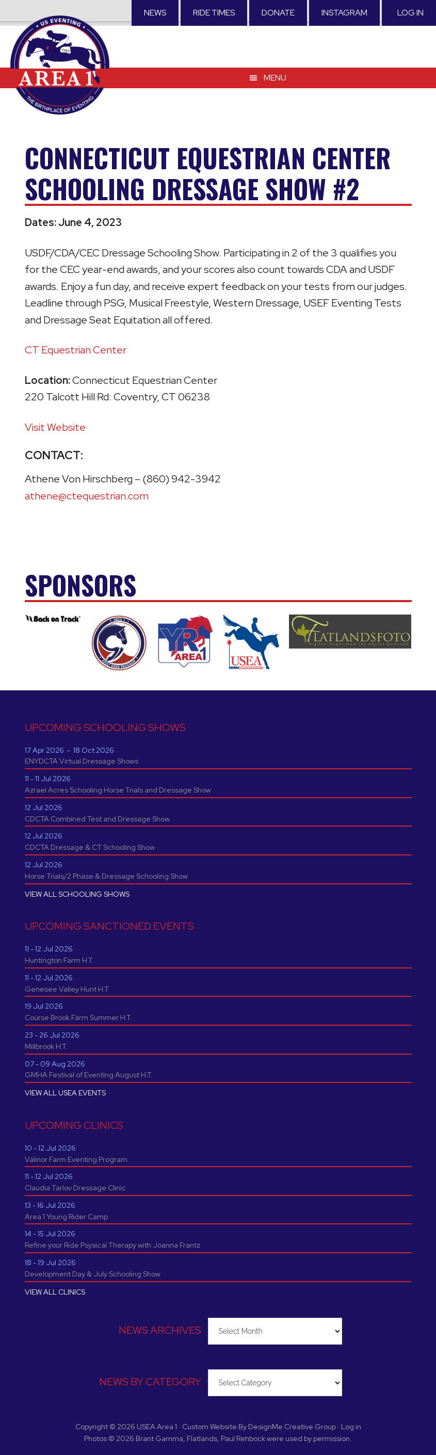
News (155, 12)
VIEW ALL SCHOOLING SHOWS (77, 894)
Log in (410, 12)
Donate (278, 12)
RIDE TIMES (214, 12)
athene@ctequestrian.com (87, 496)
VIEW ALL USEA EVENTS (65, 1092)
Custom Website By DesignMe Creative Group (259, 1426)
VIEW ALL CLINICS (55, 1292)
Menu (275, 77)
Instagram (344, 12)
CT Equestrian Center (75, 350)
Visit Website (55, 427)
